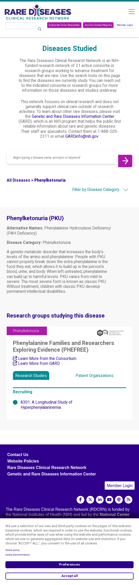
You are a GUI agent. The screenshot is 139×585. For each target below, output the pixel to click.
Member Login (125, 25)
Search (40, 29)
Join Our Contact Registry (98, 25)
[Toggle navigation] (131, 11)
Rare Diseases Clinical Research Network (46, 467)
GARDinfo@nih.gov (81, 136)
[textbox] (91, 189)
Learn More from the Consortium (44, 358)
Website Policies (23, 461)
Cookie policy (12, 550)
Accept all (69, 576)
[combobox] (91, 189)
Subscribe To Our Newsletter (64, 25)
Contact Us (17, 454)
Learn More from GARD (36, 363)
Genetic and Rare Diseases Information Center (73, 116)
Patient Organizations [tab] (94, 375)
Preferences (69, 564)
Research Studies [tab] (31, 375)
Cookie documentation (17, 554)
